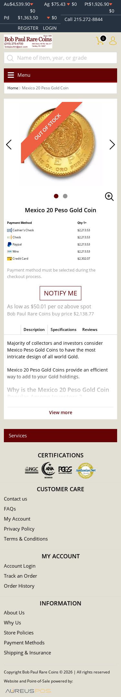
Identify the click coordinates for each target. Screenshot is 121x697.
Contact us (15, 498)
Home (12, 88)
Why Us (12, 622)
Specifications (63, 329)
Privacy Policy (19, 528)
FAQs (10, 508)
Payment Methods (24, 642)
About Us (14, 612)
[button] (56, 196)
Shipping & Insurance (27, 652)
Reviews (89, 329)
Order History (19, 585)
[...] (60, 58)
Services (18, 435)
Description (34, 329)
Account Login (19, 566)
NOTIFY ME (60, 293)
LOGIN (50, 28)
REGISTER (28, 28)
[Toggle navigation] (18, 75)
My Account (17, 518)
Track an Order (20, 576)
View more (60, 412)
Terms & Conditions (26, 538)
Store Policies (19, 632)
